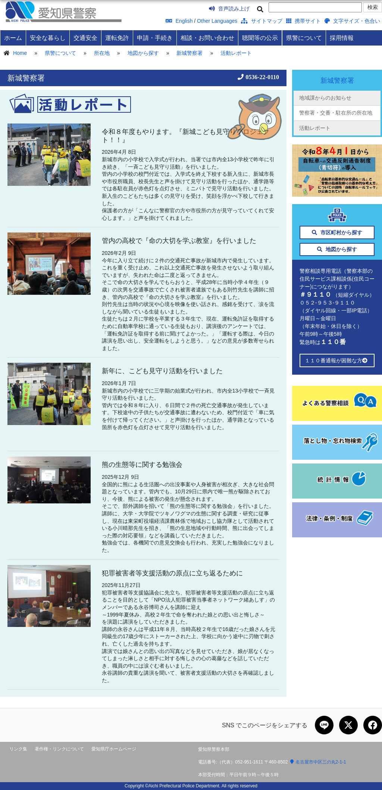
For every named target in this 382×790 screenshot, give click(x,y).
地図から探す (143, 53)
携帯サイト (303, 21)
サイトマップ (261, 21)
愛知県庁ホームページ (113, 749)
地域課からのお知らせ (325, 98)
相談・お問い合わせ (207, 37)
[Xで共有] (348, 725)
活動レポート (236, 53)
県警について (304, 37)
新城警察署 (189, 53)
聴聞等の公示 (260, 37)
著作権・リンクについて (59, 749)
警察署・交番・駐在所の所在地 (335, 113)
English (179, 21)
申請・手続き (155, 37)
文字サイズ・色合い (352, 21)
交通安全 (85, 37)
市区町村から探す (337, 232)
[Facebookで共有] (372, 725)
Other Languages (217, 21)
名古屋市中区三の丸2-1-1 (318, 762)
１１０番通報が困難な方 (337, 360)
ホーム (13, 37)
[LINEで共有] (324, 725)
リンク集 (18, 749)
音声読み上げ (229, 9)
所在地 (102, 53)
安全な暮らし (48, 37)
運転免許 (117, 37)
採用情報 (342, 37)
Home (20, 53)
